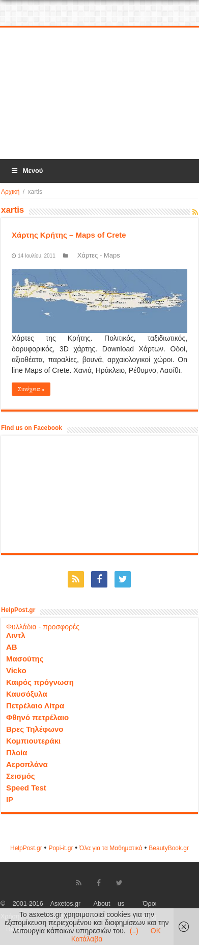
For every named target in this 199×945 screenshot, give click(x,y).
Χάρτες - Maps (98, 255)
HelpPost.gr (26, 848)
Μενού (26, 170)
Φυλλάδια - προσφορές (42, 627)
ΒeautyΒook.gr (169, 848)
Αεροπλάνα (27, 764)
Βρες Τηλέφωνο (34, 729)
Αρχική (10, 191)
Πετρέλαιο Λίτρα (35, 705)
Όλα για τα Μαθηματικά (111, 848)
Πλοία (16, 752)
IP (9, 799)
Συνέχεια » (31, 389)
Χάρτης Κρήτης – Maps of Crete (69, 235)
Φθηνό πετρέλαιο (37, 717)
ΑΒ (11, 647)
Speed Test (26, 787)
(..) (134, 931)
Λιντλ (15, 635)
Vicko (16, 670)
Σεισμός (20, 776)
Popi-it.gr (60, 848)
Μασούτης (25, 658)
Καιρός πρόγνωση (40, 682)
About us (109, 903)
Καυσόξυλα (26, 693)
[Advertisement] (100, 94)
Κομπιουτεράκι (33, 740)
